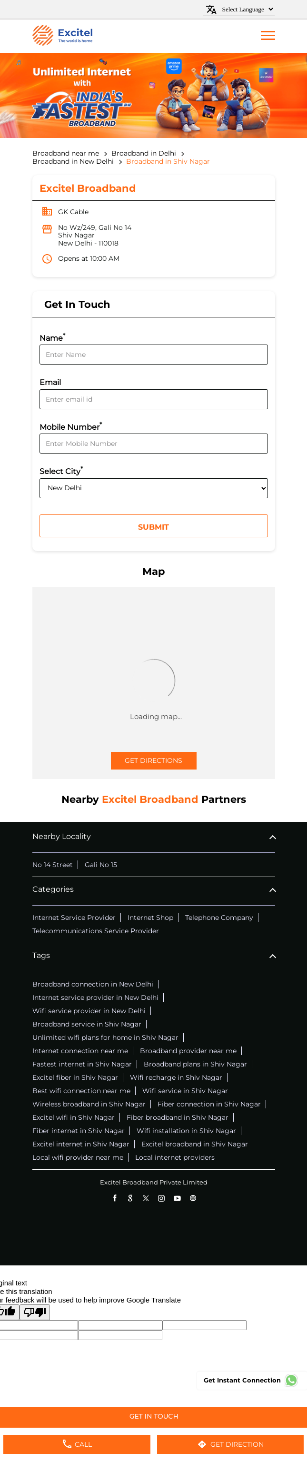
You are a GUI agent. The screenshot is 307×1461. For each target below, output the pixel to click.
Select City (61, 470)
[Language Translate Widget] (246, 9)
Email (50, 382)
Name (52, 337)
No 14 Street (52, 864)
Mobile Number (71, 426)
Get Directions (153, 760)
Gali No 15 (101, 864)
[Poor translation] (35, 1312)
